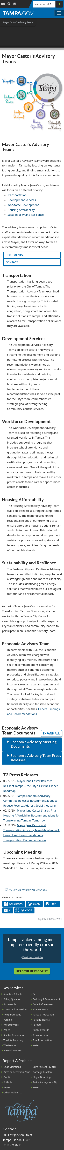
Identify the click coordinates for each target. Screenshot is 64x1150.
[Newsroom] (14, 4)
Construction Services (15, 1009)
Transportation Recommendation (24, 840)
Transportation (17, 195)
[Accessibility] (9, 4)
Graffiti (7, 1077)
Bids (35, 994)
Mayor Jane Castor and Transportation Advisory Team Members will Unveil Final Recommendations (31, 830)
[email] (34, 904)
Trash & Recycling (13, 1040)
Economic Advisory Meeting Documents (33, 744)
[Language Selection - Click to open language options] (3, 4)
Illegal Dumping (42, 1077)
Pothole (7, 1082)
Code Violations (12, 1066)
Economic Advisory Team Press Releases (35, 757)
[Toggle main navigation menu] (59, 13)
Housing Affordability (21, 210)
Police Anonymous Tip (45, 1082)
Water (36, 1045)
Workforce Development (23, 205)
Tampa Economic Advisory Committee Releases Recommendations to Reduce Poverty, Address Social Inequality (30, 801)
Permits (37, 1024)
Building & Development (46, 999)
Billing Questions (12, 999)
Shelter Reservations (14, 1035)
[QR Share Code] (24, 910)
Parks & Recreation (43, 1014)
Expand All (51, 733)
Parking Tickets (41, 1019)
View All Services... (13, 1050)
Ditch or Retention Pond (16, 1072)
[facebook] (13, 904)
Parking (7, 1019)
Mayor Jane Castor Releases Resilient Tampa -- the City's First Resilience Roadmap (30, 786)
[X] (7, 910)
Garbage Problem (43, 1072)
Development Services (22, 200)
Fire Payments (41, 1009)
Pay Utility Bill (11, 1024)
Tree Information (42, 1040)
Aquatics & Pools (12, 994)
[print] (52, 904)
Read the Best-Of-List (32, 971)
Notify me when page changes (26, 889)
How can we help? (42, 4)
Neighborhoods (12, 1014)
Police (6, 1030)
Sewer (6, 1087)
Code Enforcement (43, 1004)
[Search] (59, 4)
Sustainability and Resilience (26, 215)
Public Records (41, 1030)
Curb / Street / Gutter (44, 1066)
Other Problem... (12, 1092)
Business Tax (10, 1004)
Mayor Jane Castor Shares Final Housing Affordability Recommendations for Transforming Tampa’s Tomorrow (31, 815)
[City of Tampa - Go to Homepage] (18, 13)
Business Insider (32, 957)
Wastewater (10, 1045)
